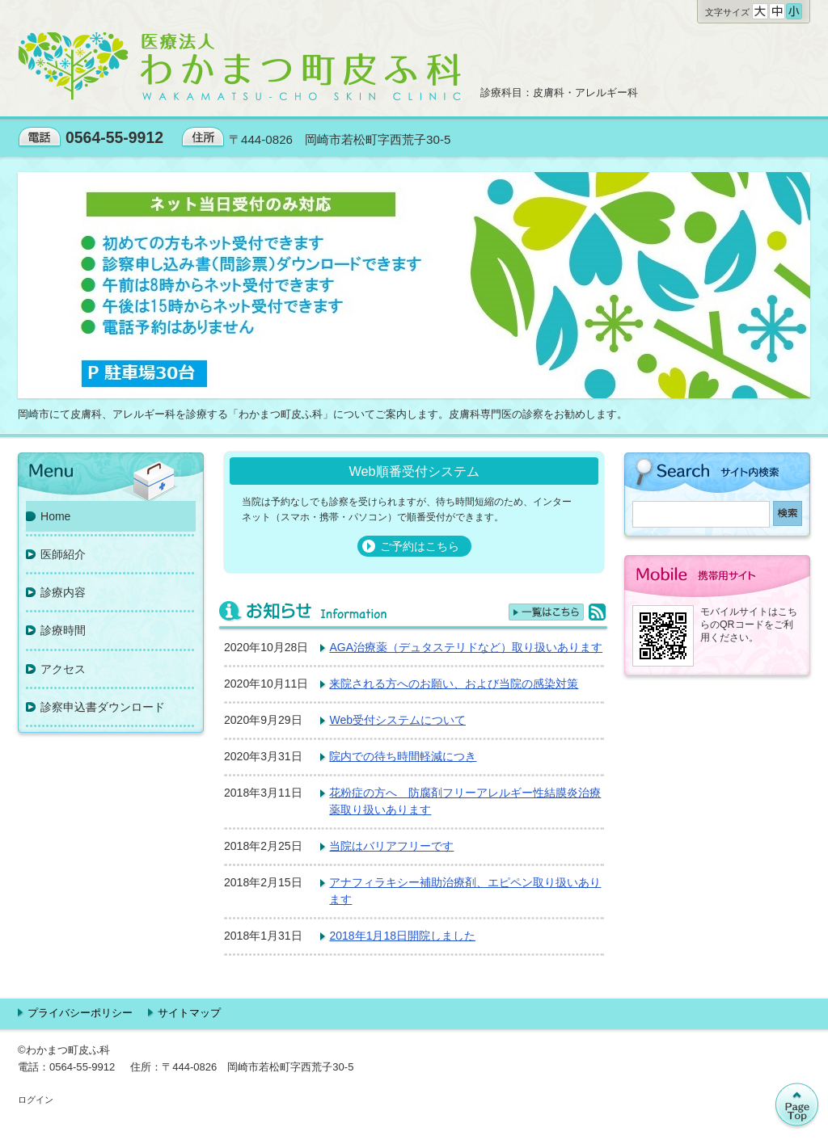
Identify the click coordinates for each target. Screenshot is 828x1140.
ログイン (35, 1099)
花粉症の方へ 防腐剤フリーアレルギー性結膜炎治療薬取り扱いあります (465, 801)
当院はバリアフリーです (391, 845)
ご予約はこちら (419, 546)
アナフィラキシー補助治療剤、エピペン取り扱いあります (465, 891)
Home (55, 516)
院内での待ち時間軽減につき (402, 756)
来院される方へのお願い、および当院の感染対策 (453, 683)
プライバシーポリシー (80, 1013)
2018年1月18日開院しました (402, 935)
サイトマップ (189, 1013)
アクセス (63, 669)
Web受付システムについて (397, 719)
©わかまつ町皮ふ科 (64, 1050)
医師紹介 (63, 554)
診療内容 (63, 592)
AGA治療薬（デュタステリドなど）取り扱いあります (465, 647)
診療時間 (63, 630)
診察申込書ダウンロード (102, 706)
